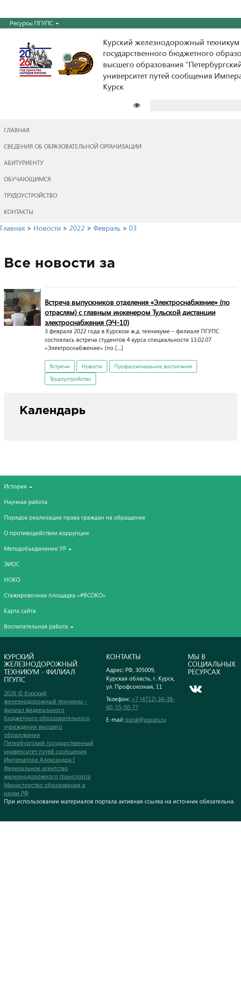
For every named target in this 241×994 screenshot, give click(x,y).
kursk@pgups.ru (146, 719)
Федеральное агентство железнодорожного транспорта (47, 772)
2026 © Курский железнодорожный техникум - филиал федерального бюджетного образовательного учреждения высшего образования (47, 713)
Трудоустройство (70, 378)
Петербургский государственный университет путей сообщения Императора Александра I (48, 751)
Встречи (60, 366)
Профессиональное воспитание (153, 366)
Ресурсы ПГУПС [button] (34, 23)
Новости (92, 366)
